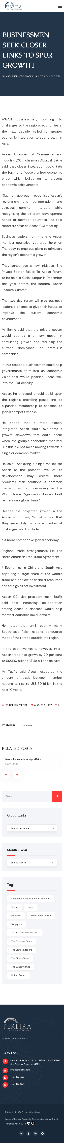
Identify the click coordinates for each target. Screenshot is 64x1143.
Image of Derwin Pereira (16, 1119)
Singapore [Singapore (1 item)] (16, 924)
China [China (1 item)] (14, 907)
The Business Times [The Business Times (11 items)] (21, 941)
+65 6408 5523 (17, 1077)
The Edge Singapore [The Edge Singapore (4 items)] (21, 949)
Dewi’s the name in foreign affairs (23, 759)
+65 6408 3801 (17, 1084)
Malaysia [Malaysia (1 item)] (16, 915)
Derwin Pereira (18, 705)
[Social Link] (21, 1133)
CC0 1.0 (27, 1123)
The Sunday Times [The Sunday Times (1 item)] (20, 966)
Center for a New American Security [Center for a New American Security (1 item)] (30, 898)
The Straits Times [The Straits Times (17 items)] (20, 958)
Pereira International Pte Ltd (45, 1119)
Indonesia (27, 725)
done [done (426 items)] (30, 907)
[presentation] (6, 775)
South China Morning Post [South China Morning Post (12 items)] (24, 932)
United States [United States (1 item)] (18, 975)
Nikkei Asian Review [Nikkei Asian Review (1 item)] (41, 915)
